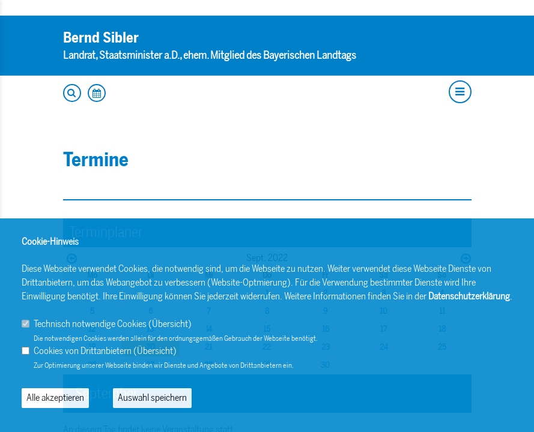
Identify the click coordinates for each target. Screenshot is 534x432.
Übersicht (170, 323)
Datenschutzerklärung (469, 296)
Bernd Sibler (101, 37)
